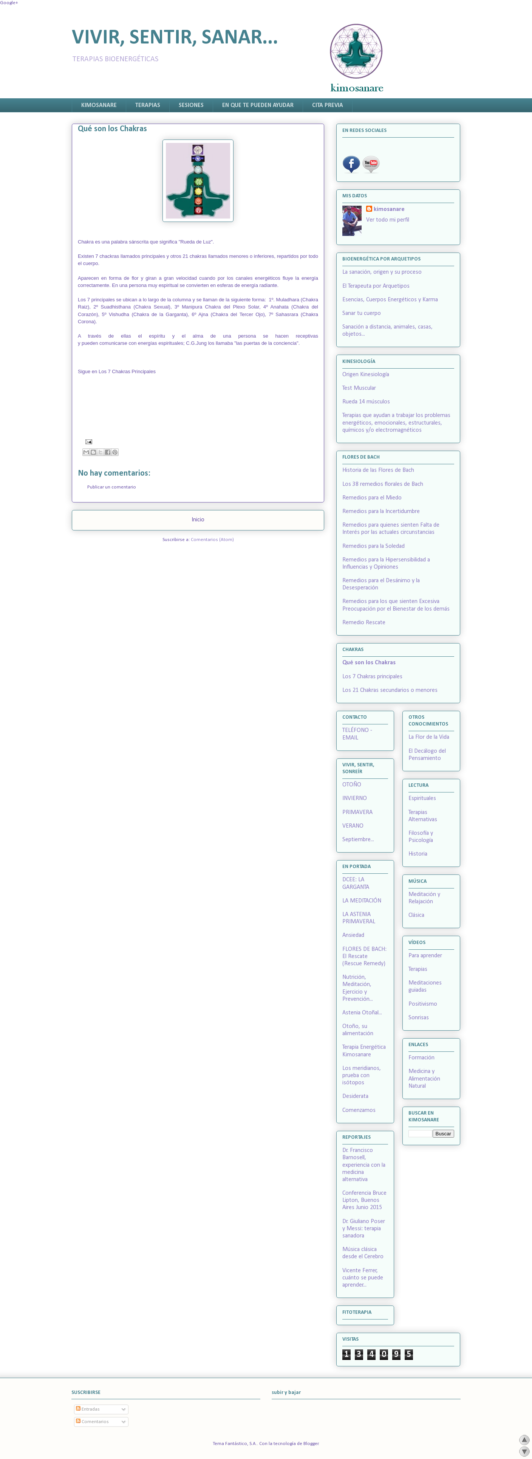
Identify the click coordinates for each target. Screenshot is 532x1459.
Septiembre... (358, 840)
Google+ (9, 2)
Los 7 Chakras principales (372, 677)
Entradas (88, 1409)
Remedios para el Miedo (372, 498)
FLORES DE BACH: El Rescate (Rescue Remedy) (364, 956)
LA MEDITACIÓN (361, 901)
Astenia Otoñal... (362, 1013)
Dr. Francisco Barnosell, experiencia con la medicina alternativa (363, 1165)
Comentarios (92, 1421)
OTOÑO (351, 785)
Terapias (417, 969)
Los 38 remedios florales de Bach (382, 484)
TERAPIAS (147, 105)
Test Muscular (359, 388)
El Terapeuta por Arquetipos (376, 286)
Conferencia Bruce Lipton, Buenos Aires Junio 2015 (364, 1200)
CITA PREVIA (327, 105)
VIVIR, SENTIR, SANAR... (175, 38)
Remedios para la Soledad (373, 546)
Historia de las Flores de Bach (378, 470)
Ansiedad (353, 935)
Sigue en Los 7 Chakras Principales (117, 371)
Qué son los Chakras (369, 663)
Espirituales (422, 798)
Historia (417, 854)
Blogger (311, 1443)
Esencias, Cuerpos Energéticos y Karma (390, 300)
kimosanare (389, 209)
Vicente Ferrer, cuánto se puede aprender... (362, 1278)
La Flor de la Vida (428, 737)
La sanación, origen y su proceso (382, 272)
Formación (421, 1058)
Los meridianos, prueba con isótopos (361, 1075)
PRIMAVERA (357, 812)
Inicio (198, 520)
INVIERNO (354, 798)
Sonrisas (418, 1018)
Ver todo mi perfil (387, 220)
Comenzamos (359, 1110)
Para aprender (425, 956)
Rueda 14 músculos (366, 402)
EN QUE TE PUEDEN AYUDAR (258, 105)
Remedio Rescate (363, 623)
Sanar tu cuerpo (361, 313)
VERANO (352, 826)
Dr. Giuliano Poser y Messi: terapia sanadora (363, 1229)
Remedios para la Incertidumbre (381, 512)
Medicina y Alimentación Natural (424, 1078)
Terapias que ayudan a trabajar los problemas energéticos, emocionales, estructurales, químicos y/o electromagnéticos (396, 422)
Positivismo (422, 1004)
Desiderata (355, 1096)
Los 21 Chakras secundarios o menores (390, 690)
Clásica (416, 915)
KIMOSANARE (99, 105)
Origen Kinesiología (365, 375)
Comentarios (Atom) (212, 539)
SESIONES (191, 105)
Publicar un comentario (111, 487)
